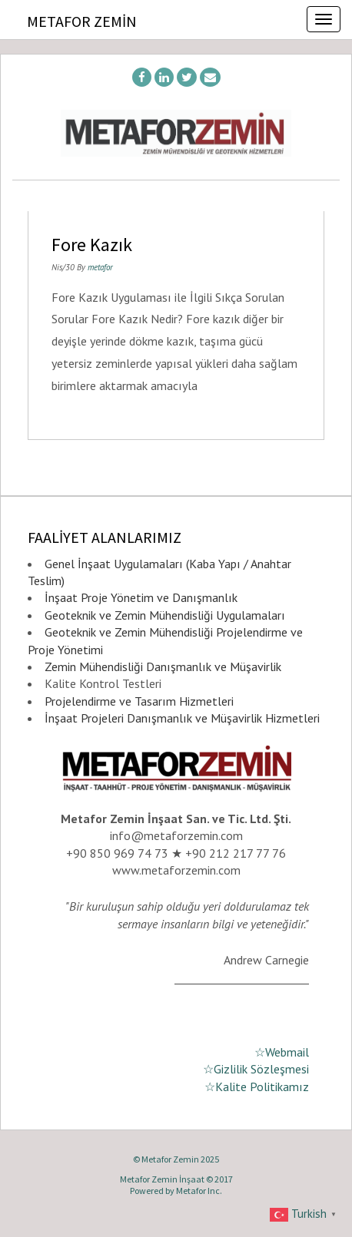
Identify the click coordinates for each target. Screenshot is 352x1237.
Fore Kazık (91, 244)
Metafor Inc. (199, 1190)
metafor (100, 267)
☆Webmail (281, 1052)
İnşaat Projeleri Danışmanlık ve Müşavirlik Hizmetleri (182, 718)
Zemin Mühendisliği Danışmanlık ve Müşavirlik (163, 666)
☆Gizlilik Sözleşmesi (256, 1069)
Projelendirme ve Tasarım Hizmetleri (139, 701)
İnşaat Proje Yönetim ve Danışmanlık (141, 597)
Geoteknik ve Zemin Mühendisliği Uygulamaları (165, 615)
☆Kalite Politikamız (256, 1086)
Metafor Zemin (82, 21)
